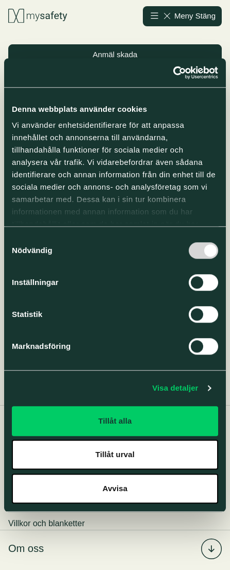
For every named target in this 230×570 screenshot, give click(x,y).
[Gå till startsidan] (37, 16)
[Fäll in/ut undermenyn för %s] (211, 549)
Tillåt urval (115, 454)
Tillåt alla (115, 420)
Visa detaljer (175, 387)
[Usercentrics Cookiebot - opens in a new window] (173, 72)
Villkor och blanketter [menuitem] (46, 523)
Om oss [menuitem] (26, 548)
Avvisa (115, 488)
